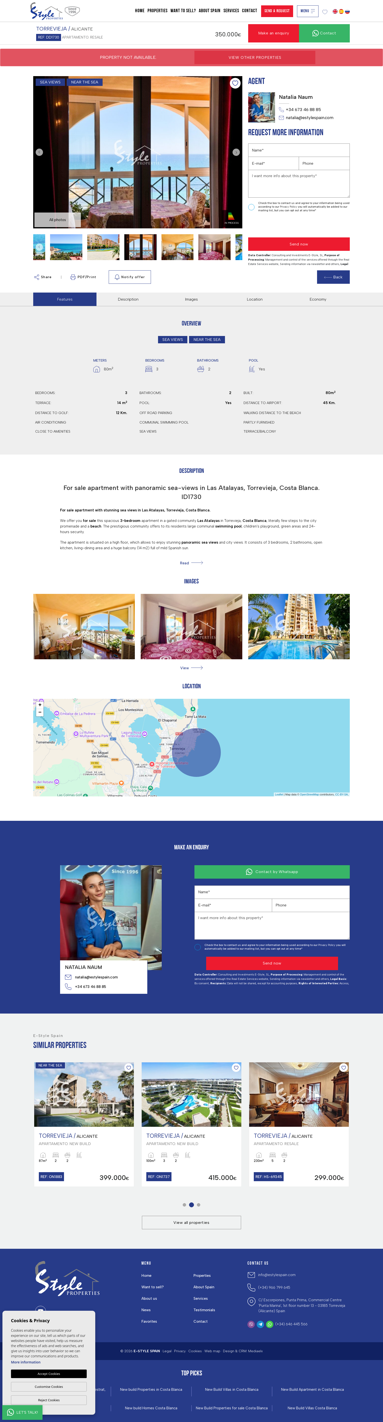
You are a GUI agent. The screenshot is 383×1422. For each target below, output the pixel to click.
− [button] (40, 712)
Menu (308, 11)
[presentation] (274, 225)
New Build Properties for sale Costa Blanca (232, 1408)
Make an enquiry (273, 33)
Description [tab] (128, 299)
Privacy (180, 1351)
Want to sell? (183, 11)
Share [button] (43, 277)
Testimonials (204, 1310)
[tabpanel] (84, 1124)
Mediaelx (255, 1351)
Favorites (149, 1321)
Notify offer (130, 277)
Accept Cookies (49, 1373)
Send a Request (277, 11)
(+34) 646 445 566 (291, 1324)
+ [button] (40, 705)
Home (140, 11)
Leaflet (279, 794)
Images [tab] (191, 299)
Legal (167, 1351)
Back (333, 277)
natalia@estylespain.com (306, 118)
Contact (249, 11)
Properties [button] (158, 11)
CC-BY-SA (341, 794)
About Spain (210, 11)
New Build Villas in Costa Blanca (231, 1390)
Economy (318, 299)
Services (231, 11)
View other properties (255, 57)
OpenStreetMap (309, 794)
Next (237, 152)
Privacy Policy (289, 206)
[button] (191, 668)
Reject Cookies (49, 1400)
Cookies (195, 1351)
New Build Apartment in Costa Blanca (312, 1390)
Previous (38, 152)
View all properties (191, 1222)
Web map (212, 1351)
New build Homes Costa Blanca (151, 1408)
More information (26, 1362)
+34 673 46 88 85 (300, 110)
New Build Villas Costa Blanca (312, 1408)
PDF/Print (83, 277)
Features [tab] (65, 299)
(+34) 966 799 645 (274, 1287)
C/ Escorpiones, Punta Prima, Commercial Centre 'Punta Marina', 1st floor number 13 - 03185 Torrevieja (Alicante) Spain (301, 1305)
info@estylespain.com (277, 1275)
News (146, 1310)
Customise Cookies (49, 1386)
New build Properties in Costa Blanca (151, 1390)
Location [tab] (255, 299)
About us (149, 1298)
